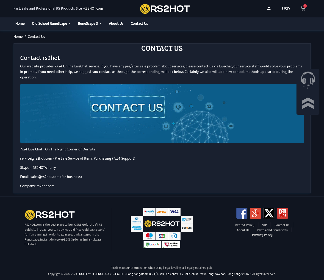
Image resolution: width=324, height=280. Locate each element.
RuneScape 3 (88, 24)
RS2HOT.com (93, 8)
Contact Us (139, 24)
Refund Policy (245, 224)
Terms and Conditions (272, 229)
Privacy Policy (262, 234)
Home (20, 24)
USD (286, 8)
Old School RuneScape (50, 24)
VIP (264, 224)
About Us (116, 24)
